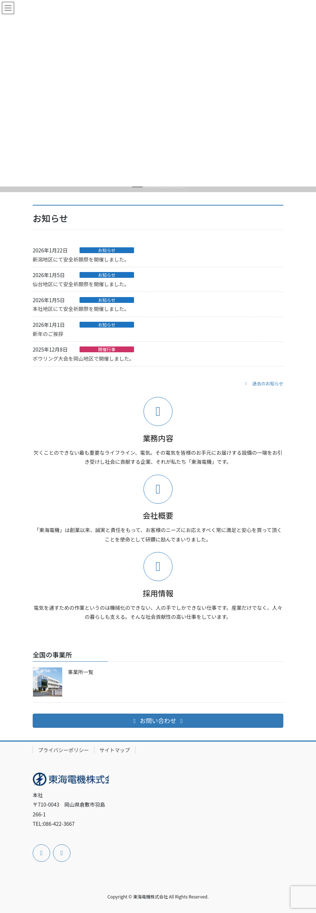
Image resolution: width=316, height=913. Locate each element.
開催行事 (107, 349)
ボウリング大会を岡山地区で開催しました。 (83, 358)
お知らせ (107, 250)
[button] (263, 383)
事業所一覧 (80, 671)
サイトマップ (115, 750)
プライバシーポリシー (63, 750)
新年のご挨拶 (48, 333)
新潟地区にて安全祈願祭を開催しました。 (81, 259)
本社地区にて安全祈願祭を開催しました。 (81, 308)
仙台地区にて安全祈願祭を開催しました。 (81, 284)
